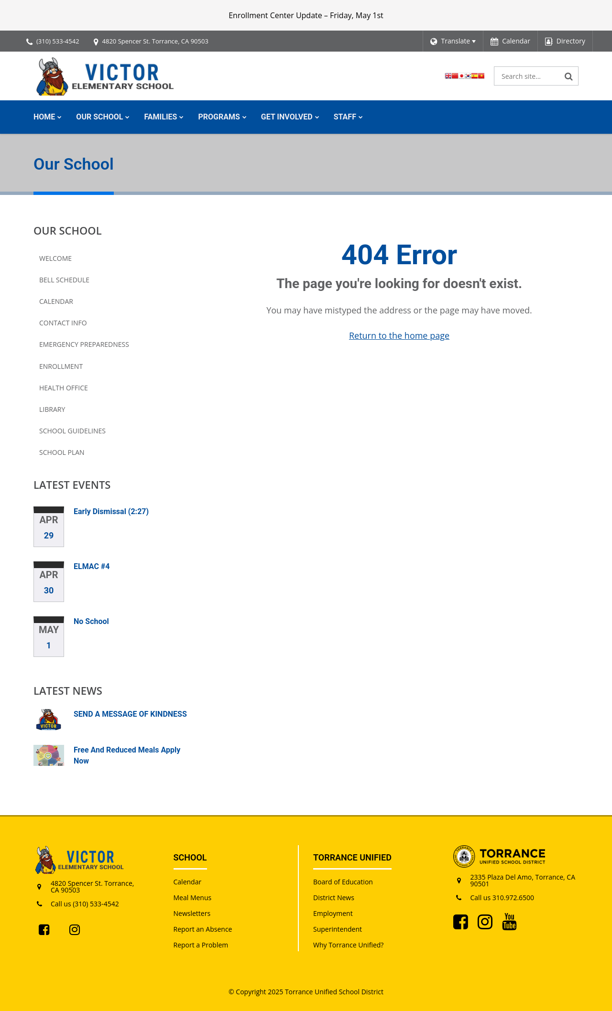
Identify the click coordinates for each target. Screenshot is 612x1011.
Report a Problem (201, 944)
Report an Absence (203, 929)
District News (333, 897)
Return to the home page (399, 335)
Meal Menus (193, 897)
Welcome (55, 258)
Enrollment (61, 366)
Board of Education (343, 881)
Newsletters (192, 913)
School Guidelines (72, 430)
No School (91, 621)
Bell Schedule (64, 279)
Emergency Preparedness (84, 344)
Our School (67, 230)
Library (52, 409)
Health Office (63, 387)
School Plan (62, 452)
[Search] (569, 76)
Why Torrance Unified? (348, 944)
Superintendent (337, 929)
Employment (333, 913)
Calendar (56, 301)
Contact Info (63, 322)
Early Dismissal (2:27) (111, 511)
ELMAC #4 (92, 566)
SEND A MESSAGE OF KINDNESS (130, 714)
